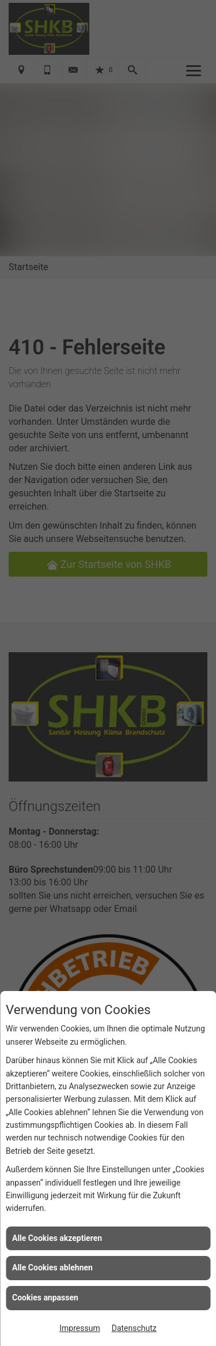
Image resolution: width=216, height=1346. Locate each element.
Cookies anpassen (45, 1297)
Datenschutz (134, 1328)
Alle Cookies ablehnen (52, 1267)
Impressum (79, 1328)
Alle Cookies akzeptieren (57, 1238)
